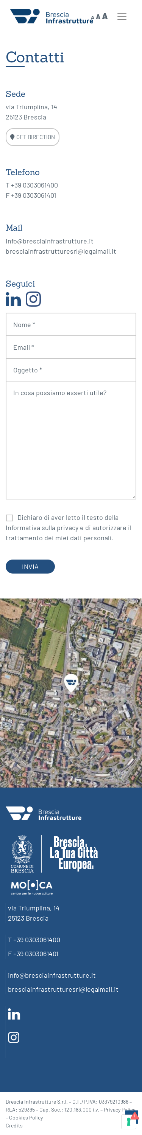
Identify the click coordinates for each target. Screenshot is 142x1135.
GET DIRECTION (32, 136)
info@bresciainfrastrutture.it (50, 241)
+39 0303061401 (33, 195)
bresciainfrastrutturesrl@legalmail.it (61, 251)
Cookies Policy (26, 1117)
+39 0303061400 (34, 185)
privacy (67, 527)
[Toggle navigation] (122, 16)
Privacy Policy (119, 1109)
